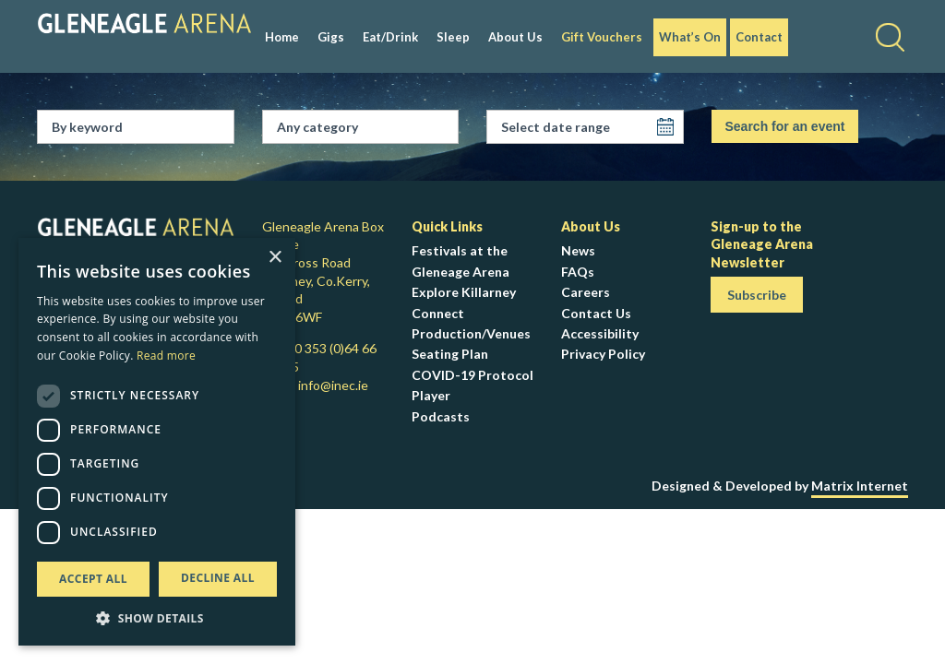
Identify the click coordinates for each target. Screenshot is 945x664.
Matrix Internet (859, 485)
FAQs (577, 271)
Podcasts (441, 416)
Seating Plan (450, 354)
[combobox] (368, 127)
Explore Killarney (464, 292)
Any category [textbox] (317, 127)
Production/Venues (471, 333)
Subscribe (756, 294)
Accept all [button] (93, 579)
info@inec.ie (333, 385)
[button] (157, 618)
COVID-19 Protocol (472, 375)
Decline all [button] (218, 578)
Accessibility (600, 333)
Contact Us (596, 313)
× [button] (274, 258)
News (578, 250)
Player (431, 395)
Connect (438, 313)
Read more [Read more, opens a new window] (166, 355)
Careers (585, 292)
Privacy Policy (603, 354)
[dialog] (156, 442)
